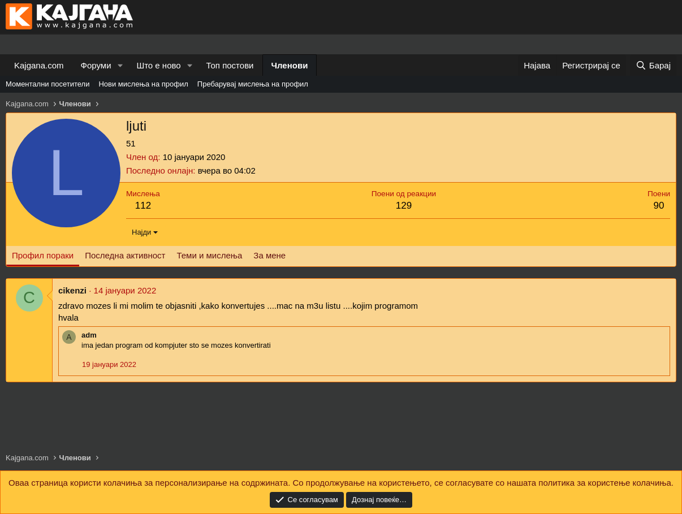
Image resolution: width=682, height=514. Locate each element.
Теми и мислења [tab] (209, 255)
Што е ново (158, 65)
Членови (289, 65)
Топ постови (230, 65)
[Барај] (653, 65)
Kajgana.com (39, 65)
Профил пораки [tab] (43, 255)
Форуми (96, 65)
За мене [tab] (269, 255)
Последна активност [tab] (125, 255)
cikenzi (72, 290)
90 (659, 205)
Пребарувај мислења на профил (252, 84)
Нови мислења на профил (143, 84)
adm (89, 335)
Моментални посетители (47, 84)
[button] (120, 65)
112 (143, 205)
